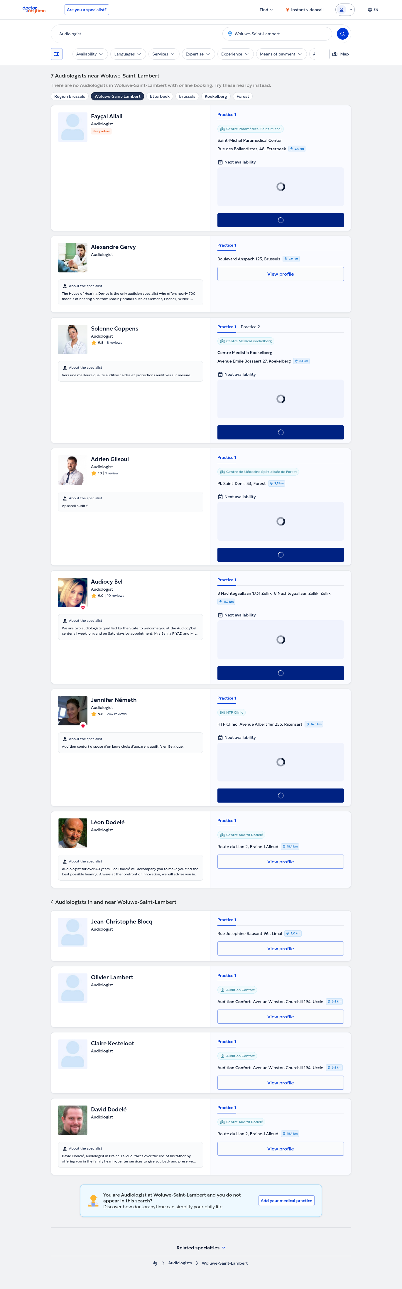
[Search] (343, 34)
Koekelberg (216, 96)
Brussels (187, 96)
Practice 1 (226, 114)
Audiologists (180, 1263)
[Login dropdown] (345, 10)
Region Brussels (69, 96)
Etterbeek (160, 96)
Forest (243, 96)
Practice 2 (250, 326)
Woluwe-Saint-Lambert (117, 96)
